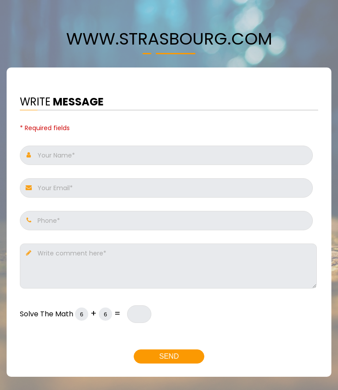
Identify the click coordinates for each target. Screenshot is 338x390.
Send (169, 356)
